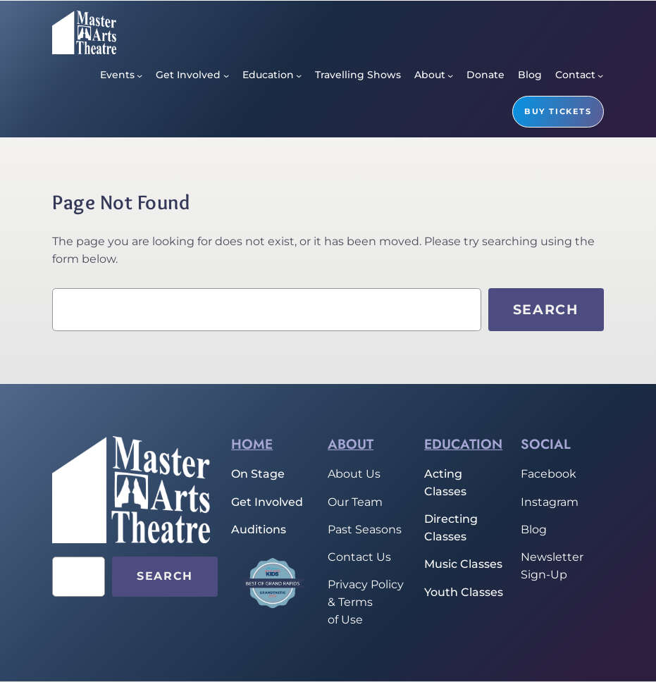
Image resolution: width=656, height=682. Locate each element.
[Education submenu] (299, 75)
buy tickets (558, 111)
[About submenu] (450, 75)
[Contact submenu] (600, 75)
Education (463, 444)
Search (546, 309)
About (350, 444)
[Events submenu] (139, 75)
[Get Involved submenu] (226, 75)
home (252, 444)
